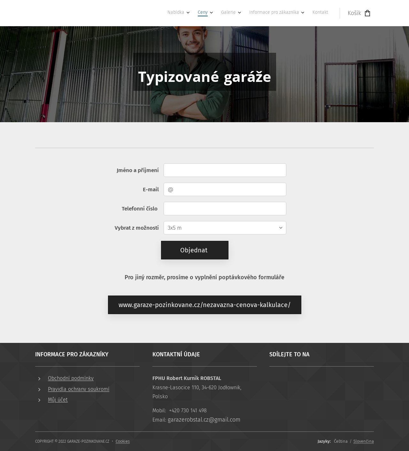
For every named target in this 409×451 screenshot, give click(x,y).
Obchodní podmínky (71, 378)
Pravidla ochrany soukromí (78, 389)
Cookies (123, 441)
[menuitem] (278, 13)
